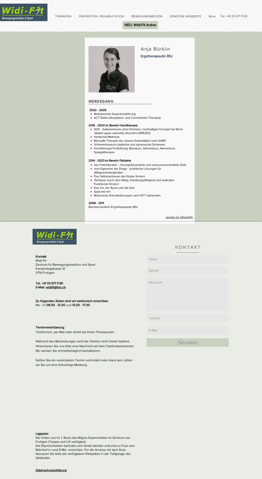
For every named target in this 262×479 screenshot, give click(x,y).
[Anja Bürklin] (131, 213)
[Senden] (188, 342)
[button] (64, 16)
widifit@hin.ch (56, 287)
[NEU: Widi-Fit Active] (140, 25)
